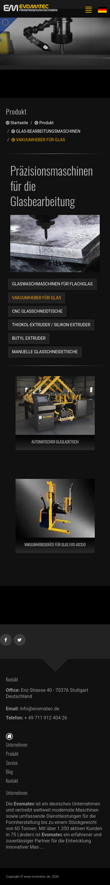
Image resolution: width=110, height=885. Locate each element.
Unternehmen (16, 744)
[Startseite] (9, 735)
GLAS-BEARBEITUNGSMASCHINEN (45, 131)
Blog (9, 771)
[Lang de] (102, 9)
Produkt (12, 753)
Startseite (17, 122)
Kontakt (13, 780)
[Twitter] (20, 638)
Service (12, 762)
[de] (29, 8)
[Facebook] (6, 638)
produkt (44, 122)
